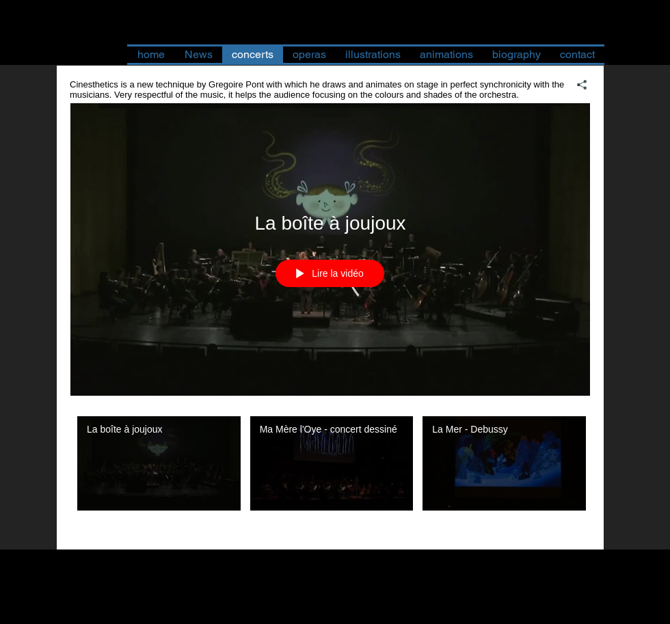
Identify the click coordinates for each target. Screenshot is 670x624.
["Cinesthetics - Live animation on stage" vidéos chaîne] (330, 473)
